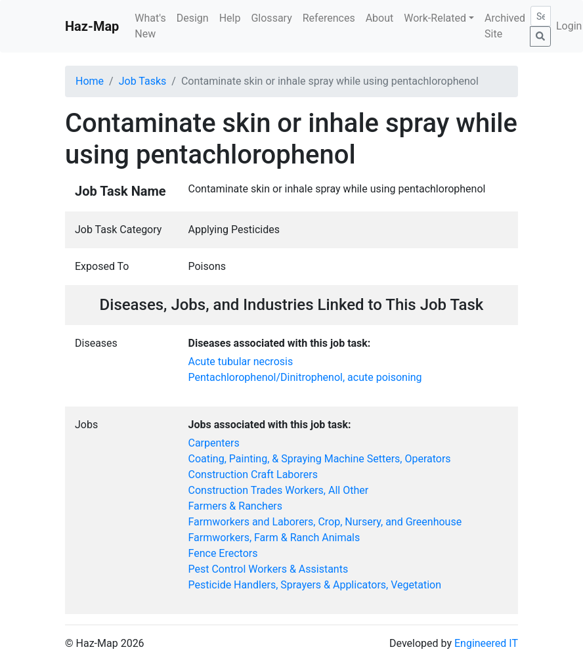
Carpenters (214, 443)
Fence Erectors (223, 553)
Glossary (271, 18)
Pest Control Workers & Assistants (268, 569)
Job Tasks (143, 81)
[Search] (540, 16)
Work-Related (435, 18)
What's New (150, 26)
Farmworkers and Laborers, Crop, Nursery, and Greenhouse (325, 522)
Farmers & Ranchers (235, 506)
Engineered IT (486, 643)
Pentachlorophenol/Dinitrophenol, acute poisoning (305, 377)
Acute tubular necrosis (240, 361)
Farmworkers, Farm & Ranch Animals (274, 537)
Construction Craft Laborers (253, 474)
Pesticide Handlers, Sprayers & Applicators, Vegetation (315, 585)
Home (90, 81)
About (380, 18)
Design (193, 18)
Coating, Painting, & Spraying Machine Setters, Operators (319, 458)
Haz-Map (92, 26)
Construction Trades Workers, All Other (278, 490)
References (329, 18)
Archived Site (505, 26)
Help (230, 18)
